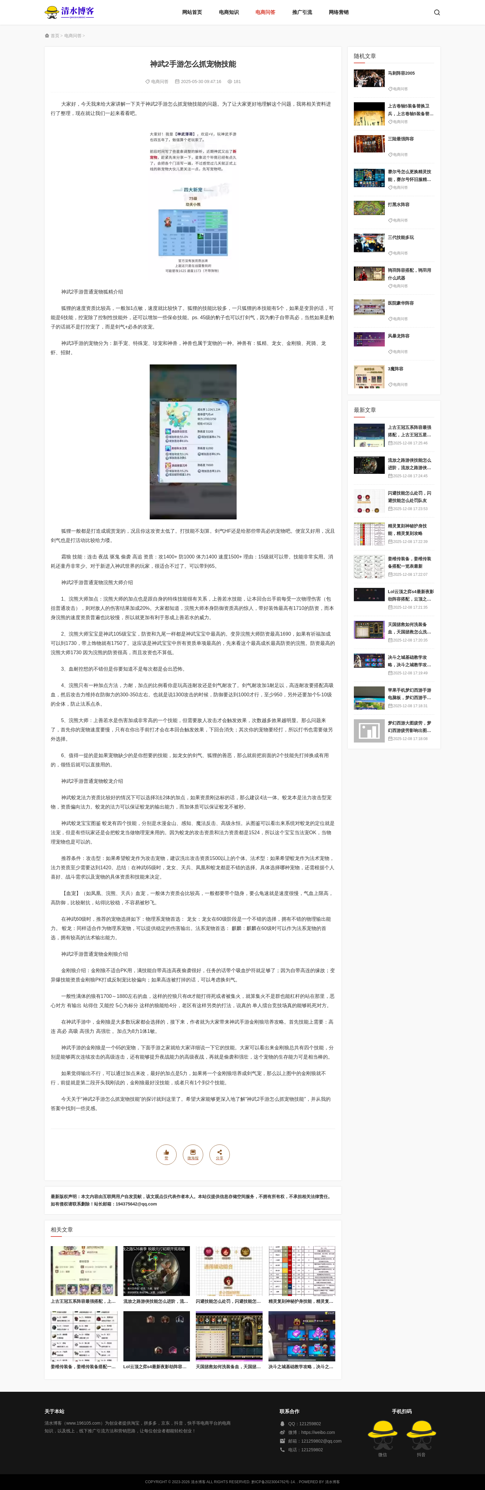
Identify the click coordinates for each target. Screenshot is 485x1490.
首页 (55, 35)
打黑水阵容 (399, 204)
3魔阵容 (395, 368)
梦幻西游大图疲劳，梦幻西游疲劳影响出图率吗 (409, 731)
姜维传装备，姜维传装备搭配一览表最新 (90, 1366)
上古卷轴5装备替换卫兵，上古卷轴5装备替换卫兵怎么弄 (411, 114)
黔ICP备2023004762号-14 (273, 1482)
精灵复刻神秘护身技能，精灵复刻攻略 (305, 1301)
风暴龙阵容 (399, 335)
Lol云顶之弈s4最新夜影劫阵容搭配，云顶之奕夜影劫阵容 (178, 1366)
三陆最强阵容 (401, 138)
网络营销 (339, 12)
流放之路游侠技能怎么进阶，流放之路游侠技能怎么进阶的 (179, 1301)
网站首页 (192, 12)
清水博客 (69, 12)
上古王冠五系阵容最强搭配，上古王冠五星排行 (96, 1301)
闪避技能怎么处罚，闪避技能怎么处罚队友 (237, 1301)
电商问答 (265, 12)
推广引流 (302, 12)
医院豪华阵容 (401, 303)
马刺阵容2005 (401, 73)
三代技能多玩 (401, 237)
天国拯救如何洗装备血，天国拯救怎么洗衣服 (239, 1366)
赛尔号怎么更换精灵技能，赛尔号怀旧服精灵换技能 (409, 179)
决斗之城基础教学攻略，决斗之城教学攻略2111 (314, 1366)
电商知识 (229, 12)
